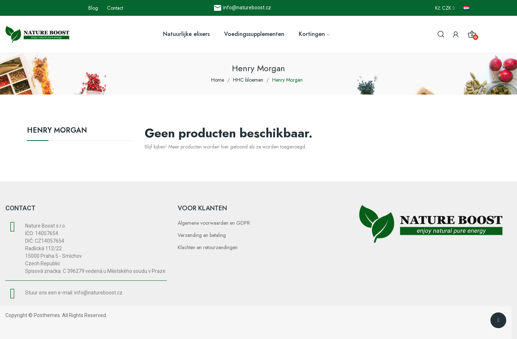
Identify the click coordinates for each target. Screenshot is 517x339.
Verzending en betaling (202, 235)
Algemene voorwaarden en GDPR (214, 222)
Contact (115, 8)
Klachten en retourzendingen (208, 247)
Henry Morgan (57, 131)
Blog (93, 8)
